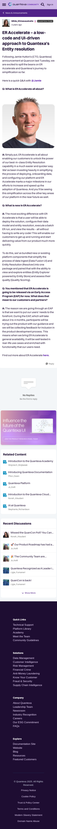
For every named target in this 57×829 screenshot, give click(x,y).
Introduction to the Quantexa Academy (30, 461)
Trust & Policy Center (29, 802)
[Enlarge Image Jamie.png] (28, 121)
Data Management (23, 658)
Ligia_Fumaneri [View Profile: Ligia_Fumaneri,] (18, 572)
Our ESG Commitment (26, 722)
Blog (15, 751)
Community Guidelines (26, 640)
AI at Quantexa (17, 505)
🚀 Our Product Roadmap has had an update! (32, 544)
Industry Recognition (24, 714)
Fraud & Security (22, 681)
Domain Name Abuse (28, 821)
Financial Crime (22, 669)
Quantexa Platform (19, 483)
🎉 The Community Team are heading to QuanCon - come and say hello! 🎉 (32, 556)
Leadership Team (23, 706)
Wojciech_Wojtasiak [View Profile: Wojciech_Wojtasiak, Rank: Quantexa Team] (18, 465)
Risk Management (23, 665)
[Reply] (50, 364)
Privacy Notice (28, 790)
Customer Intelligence (25, 662)
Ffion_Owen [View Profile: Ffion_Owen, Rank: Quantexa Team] (13, 476)
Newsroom (19, 710)
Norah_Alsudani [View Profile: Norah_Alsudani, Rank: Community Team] (15, 498)
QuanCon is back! (21, 580)
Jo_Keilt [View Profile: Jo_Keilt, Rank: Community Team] (11, 487)
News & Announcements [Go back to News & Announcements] (14, 13)
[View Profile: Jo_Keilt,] (6, 547)
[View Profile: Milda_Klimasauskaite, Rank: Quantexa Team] (6, 23)
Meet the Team (21, 636)
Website (17, 747)
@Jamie (36, 80)
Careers (17, 718)
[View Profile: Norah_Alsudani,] (6, 535)
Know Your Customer (25, 677)
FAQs (16, 726)
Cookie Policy (28, 796)
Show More (29, 593)
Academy (18, 632)
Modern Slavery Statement (28, 815)
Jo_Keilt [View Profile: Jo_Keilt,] (14, 548)
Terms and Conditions (28, 809)
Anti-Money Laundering (26, 673)
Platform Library (22, 628)
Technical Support (23, 624)
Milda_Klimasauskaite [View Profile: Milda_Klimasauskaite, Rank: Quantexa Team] (22, 21)
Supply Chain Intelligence (27, 685)
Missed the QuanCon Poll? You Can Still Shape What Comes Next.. (31, 532)
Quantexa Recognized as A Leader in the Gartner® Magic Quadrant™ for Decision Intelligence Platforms (32, 568)
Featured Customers (24, 759)
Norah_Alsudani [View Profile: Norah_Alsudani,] (18, 536)
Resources (19, 755)
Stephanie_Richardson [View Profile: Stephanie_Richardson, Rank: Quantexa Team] (18, 509)
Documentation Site (24, 744)
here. (46, 355)
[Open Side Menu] (4, 4)
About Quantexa (22, 703)
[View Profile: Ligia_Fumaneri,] (6, 570)
